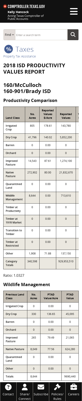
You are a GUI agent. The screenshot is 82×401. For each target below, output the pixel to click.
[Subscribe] (41, 389)
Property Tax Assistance (19, 56)
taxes (19, 49)
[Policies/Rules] (57, 391)
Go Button (74, 34)
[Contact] (8, 389)
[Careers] (74, 389)
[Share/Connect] (25, 391)
